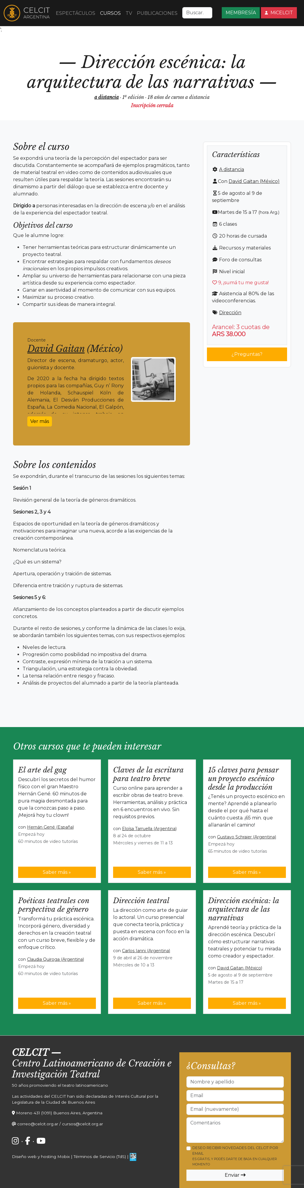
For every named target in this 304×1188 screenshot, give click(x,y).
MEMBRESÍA (241, 12)
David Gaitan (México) (254, 181)
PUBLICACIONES (157, 13)
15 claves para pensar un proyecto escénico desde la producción (243, 779)
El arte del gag (42, 770)
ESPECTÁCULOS (75, 13)
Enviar (235, 1175)
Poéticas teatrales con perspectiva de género (53, 905)
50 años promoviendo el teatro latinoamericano (60, 1085)
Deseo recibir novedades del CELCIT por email (235, 1156)
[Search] (197, 12)
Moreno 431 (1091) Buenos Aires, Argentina (59, 1112)
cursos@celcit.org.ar (82, 1123)
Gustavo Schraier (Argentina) (246, 837)
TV (129, 13)
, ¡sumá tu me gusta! (240, 282)
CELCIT (30, 1052)
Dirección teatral (141, 900)
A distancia (231, 169)
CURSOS (110, 13)
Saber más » (57, 872)
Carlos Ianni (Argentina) (146, 950)
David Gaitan (56, 348)
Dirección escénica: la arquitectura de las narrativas (243, 909)
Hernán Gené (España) (50, 827)
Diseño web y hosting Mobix (41, 1156)
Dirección (230, 312)
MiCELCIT (279, 12)
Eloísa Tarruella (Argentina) (149, 828)
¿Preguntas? (247, 354)
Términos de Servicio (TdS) (100, 1156)
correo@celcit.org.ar (37, 1123)
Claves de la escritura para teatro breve (148, 774)
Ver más (39, 421)
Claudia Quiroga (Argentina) (55, 959)
